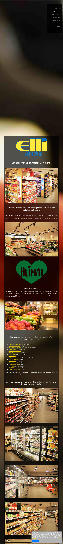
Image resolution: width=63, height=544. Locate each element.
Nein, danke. (58, 541)
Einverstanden (35, 540)
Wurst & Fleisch (56, 17)
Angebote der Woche (55, 20)
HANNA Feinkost (12, 361)
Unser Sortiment (56, 11)
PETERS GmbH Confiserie (14, 346)
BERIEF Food (12, 354)
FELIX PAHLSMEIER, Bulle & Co (16, 344)
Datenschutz (57, 31)
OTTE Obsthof (12, 366)
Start (59, 5)
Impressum (57, 28)
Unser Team (57, 8)
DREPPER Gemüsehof (14, 367)
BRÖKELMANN (12, 356)
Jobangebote (57, 23)
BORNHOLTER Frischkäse (14, 369)
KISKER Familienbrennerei (15, 351)
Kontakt (58, 26)
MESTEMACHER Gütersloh (15, 347)
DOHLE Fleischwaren (14, 364)
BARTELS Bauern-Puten (14, 352)
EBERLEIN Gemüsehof (14, 362)
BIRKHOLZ (11, 357)
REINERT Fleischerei (13, 349)
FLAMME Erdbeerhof (13, 359)
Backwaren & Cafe (56, 14)
